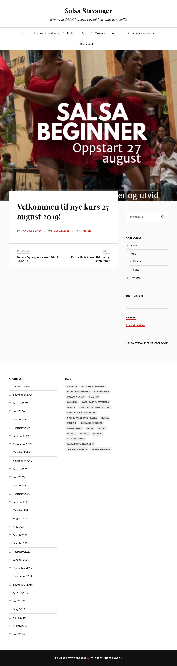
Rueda (137, 261)
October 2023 (21, 452)
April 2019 (19, 617)
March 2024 (20, 419)
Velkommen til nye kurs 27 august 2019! (63, 211)
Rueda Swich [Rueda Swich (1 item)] (74, 428)
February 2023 (21, 493)
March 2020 (20, 543)
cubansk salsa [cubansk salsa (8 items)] (76, 397)
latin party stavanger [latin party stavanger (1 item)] (95, 402)
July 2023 (19, 477)
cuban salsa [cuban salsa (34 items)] (101, 391)
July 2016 (19, 634)
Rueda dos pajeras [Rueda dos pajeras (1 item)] (92, 423)
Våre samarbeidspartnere (142, 33)
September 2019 (23, 584)
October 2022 (21, 510)
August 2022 (20, 518)
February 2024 (21, 427)
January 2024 (21, 435)
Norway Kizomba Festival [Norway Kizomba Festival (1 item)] (95, 407)
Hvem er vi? (87, 44)
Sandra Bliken (31, 230)
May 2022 (19, 526)
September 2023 (23, 460)
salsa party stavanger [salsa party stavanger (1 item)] (80, 444)
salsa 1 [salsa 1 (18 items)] (102, 428)
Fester (71, 33)
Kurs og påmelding (45, 33)
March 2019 (20, 625)
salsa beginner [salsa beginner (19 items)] (76, 439)
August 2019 (20, 592)
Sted (84, 33)
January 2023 (21, 501)
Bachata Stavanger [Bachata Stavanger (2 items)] (93, 386)
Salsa (136, 269)
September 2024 (23, 394)
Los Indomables (135, 325)
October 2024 (21, 386)
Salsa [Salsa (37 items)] (90, 428)
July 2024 (19, 411)
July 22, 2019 (61, 230)
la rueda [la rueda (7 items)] (72, 402)
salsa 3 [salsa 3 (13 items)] (84, 433)
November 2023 (22, 444)
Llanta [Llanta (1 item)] (71, 407)
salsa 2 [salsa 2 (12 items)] (71, 433)
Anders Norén (113, 658)
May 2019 (19, 609)
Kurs (133, 253)
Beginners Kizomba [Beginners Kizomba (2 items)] (78, 391)
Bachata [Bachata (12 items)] (72, 386)
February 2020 (21, 551)
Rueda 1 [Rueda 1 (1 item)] (71, 423)
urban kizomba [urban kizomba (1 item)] (101, 449)
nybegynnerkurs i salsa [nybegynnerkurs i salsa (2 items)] (81, 412)
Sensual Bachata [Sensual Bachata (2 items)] (77, 449)
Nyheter (85, 230)
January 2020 (21, 559)
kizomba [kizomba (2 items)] (94, 397)
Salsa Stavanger (88, 10)
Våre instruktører (105, 33)
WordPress (78, 658)
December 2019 (22, 568)
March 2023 (20, 485)
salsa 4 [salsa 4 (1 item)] (97, 433)
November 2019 (22, 576)
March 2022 (20, 535)
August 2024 (20, 402)
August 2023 (20, 469)
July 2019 (19, 601)
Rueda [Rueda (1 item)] (105, 418)
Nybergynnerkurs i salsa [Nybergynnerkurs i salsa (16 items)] (82, 418)
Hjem (23, 33)
